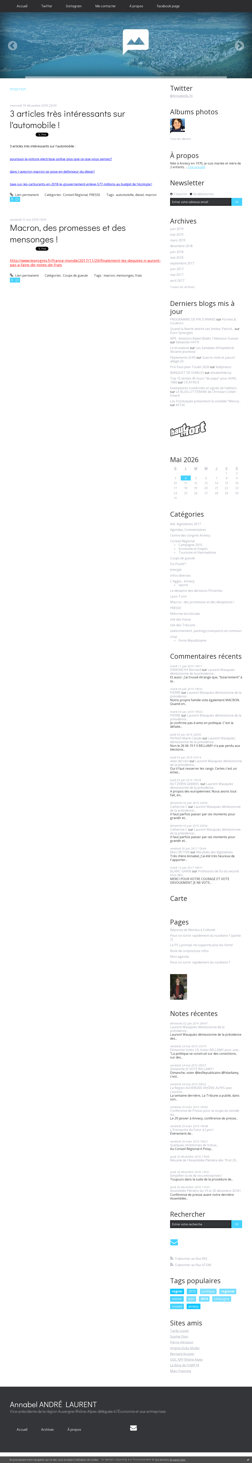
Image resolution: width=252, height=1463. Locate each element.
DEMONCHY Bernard (185, 670)
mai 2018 (176, 258)
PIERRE (175, 692)
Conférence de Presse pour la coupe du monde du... (204, 1112)
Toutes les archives (182, 287)
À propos (74, 1429)
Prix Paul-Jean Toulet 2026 (189, 367)
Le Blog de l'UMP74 (184, 1365)
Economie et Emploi (193, 549)
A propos (136, 6)
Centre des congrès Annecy (190, 535)
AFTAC (180, 405)
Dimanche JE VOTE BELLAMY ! (192, 1069)
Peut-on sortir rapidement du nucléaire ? (200, 962)
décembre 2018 (181, 246)
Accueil (22, 6)
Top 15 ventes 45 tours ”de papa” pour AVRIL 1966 (203, 380)
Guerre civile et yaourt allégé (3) (202, 359)
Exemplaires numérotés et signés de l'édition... (204, 388)
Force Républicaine (192, 640)
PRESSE (94, 195)
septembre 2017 (182, 263)
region (177, 1291)
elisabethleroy (221, 372)
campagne (221, 1299)
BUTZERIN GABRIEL (185, 784)
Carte (178, 898)
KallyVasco (223, 367)
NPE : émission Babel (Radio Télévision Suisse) (204, 338)
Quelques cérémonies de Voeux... (194, 1145)
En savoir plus (177, 1459)
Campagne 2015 (190, 545)
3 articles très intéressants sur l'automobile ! (67, 119)
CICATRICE (191, 382)
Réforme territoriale (185, 614)
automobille (125, 195)
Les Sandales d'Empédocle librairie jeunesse (202, 350)
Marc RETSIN (180, 852)
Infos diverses (180, 575)
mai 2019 (176, 234)
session (177, 1299)
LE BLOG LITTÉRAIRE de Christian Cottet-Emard (203, 394)
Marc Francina (180, 1371)
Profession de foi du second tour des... (204, 873)
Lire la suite (196, 167)
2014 (204, 1299)
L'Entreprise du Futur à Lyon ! (192, 1130)
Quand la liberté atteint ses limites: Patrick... (202, 329)
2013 (191, 1291)
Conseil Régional (75, 195)
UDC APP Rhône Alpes (186, 1359)
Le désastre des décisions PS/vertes (196, 591)
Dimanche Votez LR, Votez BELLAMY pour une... (205, 1050)
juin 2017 (176, 269)
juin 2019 (176, 229)
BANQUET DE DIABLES (187, 372)
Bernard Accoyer (182, 1354)
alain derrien (179, 761)
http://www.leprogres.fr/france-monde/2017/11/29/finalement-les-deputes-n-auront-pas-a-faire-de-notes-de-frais (85, 262)
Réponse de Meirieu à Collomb (192, 930)
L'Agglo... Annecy (182, 581)
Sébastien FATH (187, 342)
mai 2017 (176, 275)
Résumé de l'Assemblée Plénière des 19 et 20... (204, 1160)
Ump (173, 637)
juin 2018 (176, 252)
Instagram (74, 6)
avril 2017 (177, 281)
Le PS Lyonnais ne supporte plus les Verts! (201, 945)
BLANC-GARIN (180, 871)
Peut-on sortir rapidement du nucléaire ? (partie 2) (205, 937)
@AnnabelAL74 (181, 96)
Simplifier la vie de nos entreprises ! (196, 1175)
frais (138, 275)
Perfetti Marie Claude (186, 738)
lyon (191, 1299)
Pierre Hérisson (181, 1342)
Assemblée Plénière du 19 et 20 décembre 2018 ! (205, 1191)
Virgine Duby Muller (185, 1348)
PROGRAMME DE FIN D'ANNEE (193, 319)
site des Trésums (182, 625)
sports (183, 585)
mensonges (125, 275)
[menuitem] (22, 6)
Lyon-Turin (178, 596)
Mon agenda (179, 957)
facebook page (168, 6)
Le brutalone (179, 348)
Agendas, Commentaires (188, 530)
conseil (177, 1306)
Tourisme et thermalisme (197, 552)
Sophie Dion (179, 1336)
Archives (47, 1429)
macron (151, 195)
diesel (139, 195)
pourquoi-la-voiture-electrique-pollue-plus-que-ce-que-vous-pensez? (61, 159)
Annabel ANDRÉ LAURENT (53, 1404)
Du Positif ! (178, 564)
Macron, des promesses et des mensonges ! (68, 233)
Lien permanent (24, 195)
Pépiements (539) (183, 357)
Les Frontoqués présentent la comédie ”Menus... (205, 401)
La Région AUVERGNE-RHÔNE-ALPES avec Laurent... (201, 1090)
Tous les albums (180, 139)
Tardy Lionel (179, 1331)
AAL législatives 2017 (185, 524)
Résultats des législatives (214, 852)
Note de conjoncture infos (189, 951)
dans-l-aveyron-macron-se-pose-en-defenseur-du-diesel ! (52, 171)
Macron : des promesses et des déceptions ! (202, 602)
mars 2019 (177, 240)
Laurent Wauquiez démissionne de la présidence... (202, 672)
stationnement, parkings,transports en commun (206, 631)
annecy (193, 1306)
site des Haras (180, 619)
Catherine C (178, 806)
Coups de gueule (75, 275)
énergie (176, 570)
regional (227, 1291)
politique (208, 1291)
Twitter (46, 6)
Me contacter (105, 6)
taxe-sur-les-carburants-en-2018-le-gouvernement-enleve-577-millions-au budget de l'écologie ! (81, 184)
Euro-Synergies (181, 333)
